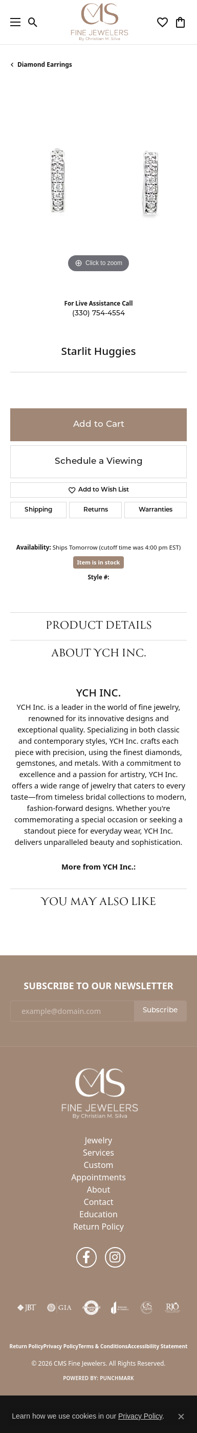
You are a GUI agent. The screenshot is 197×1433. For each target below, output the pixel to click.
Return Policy (98, 1226)
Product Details (99, 625)
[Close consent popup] (181, 1416)
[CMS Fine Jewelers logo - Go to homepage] (98, 22)
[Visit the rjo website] (172, 1307)
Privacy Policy (60, 1346)
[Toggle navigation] (13, 22)
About (98, 1189)
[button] (33, 22)
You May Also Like (98, 902)
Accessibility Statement (158, 1346)
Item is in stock (98, 562)
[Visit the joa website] (120, 1307)
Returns (95, 510)
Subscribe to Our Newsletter (98, 986)
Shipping (38, 510)
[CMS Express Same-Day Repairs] (147, 1307)
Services (98, 1152)
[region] (98, 186)
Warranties (155, 510)
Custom (98, 1165)
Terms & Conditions (103, 1346)
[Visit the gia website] (59, 1307)
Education (98, 1214)
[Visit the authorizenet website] (91, 1307)
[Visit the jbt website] (26, 1307)
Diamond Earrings (44, 64)
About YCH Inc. (98, 653)
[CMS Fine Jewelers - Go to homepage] (99, 1093)
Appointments (98, 1177)
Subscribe (160, 1010)
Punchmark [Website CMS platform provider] (117, 1378)
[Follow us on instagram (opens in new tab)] (115, 1257)
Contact (99, 1202)
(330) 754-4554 (98, 313)
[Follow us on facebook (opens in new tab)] (86, 1257)
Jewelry (99, 1140)
